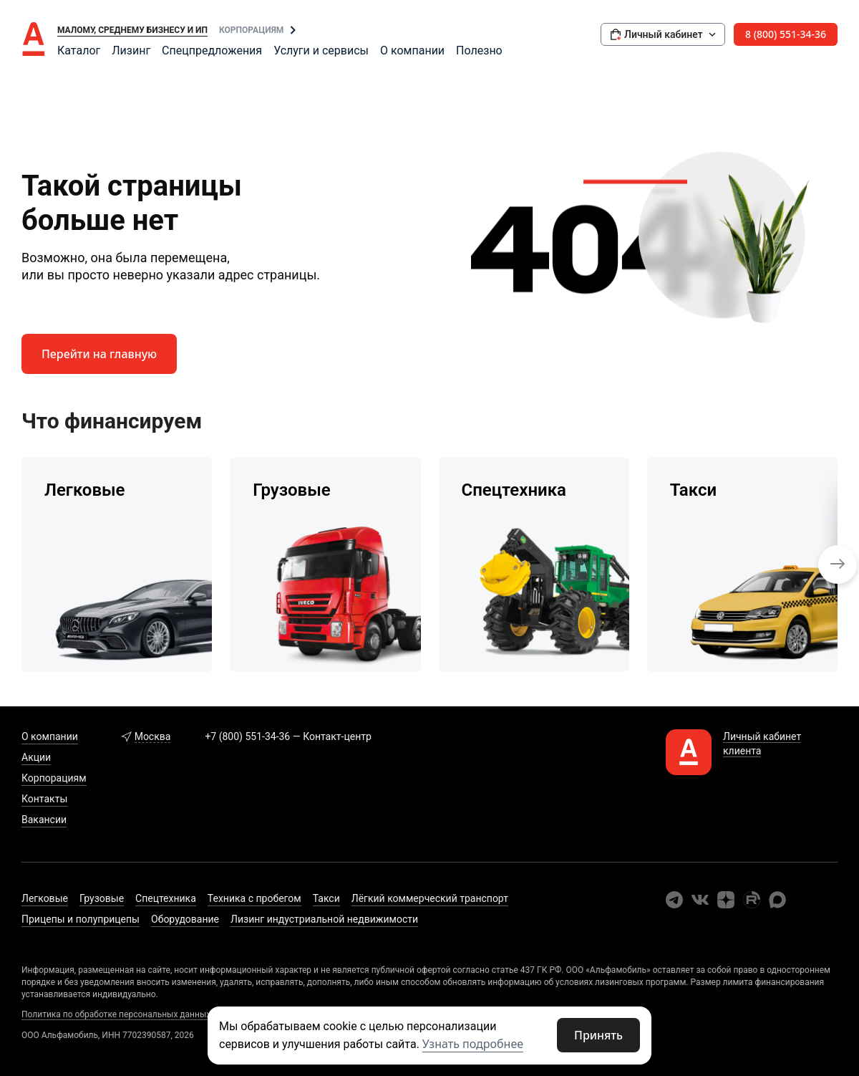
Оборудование (185, 919)
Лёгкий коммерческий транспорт (429, 898)
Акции (36, 757)
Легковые (44, 898)
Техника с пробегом (254, 898)
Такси (326, 898)
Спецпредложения (212, 50)
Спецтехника (165, 898)
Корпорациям (251, 30)
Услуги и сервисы (321, 50)
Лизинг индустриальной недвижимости (324, 919)
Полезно (479, 50)
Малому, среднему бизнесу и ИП (132, 30)
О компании (412, 50)
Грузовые (101, 898)
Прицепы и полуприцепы (80, 919)
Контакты (44, 798)
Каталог (78, 50)
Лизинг (131, 50)
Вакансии (44, 819)
